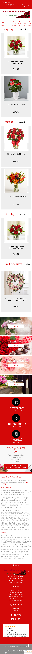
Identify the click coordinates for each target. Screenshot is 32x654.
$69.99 (16, 112)
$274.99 (16, 306)
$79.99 (16, 204)
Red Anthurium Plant (16, 104)
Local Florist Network (12, 652)
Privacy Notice (21, 650)
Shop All (21, 30)
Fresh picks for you (16, 454)
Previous (3, 54)
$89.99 (16, 161)
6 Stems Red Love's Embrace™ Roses (16, 62)
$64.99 (16, 69)
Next (29, 54)
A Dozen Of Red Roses (16, 154)
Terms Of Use (11, 650)
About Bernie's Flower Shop (11, 477)
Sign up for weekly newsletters (16, 466)
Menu (2, 25)
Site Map (22, 652)
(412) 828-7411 (9, 2)
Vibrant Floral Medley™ (16, 197)
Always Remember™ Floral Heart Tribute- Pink (16, 300)
